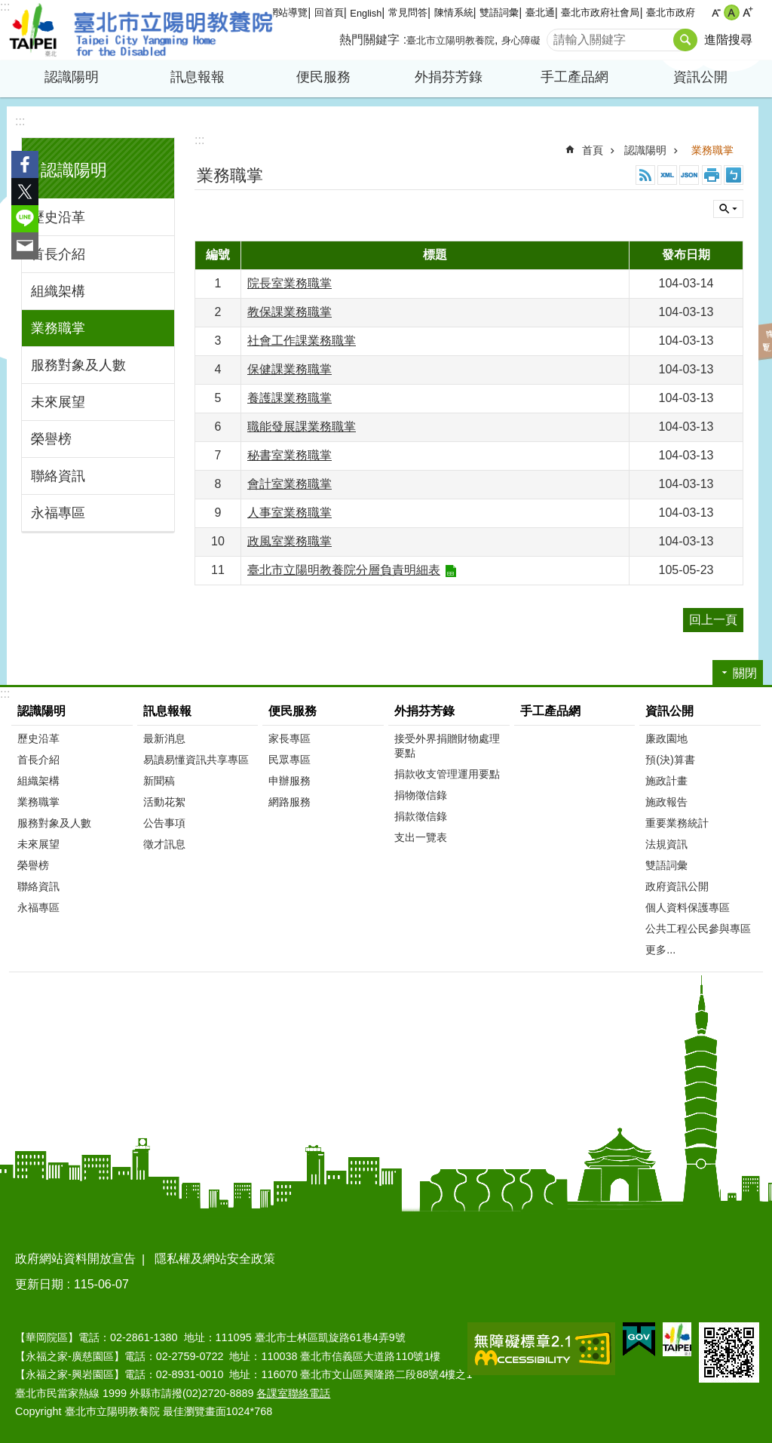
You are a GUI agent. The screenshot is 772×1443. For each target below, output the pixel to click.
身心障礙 (521, 40)
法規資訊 (666, 844)
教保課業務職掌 (289, 311)
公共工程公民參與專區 (698, 929)
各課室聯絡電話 (293, 1393)
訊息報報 (197, 76)
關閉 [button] (728, 209)
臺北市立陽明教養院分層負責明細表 (343, 569)
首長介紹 (58, 254)
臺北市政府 (670, 12)
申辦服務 (289, 781)
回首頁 (329, 12)
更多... (660, 950)
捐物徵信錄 (420, 795)
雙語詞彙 (499, 12)
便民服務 (323, 76)
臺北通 (540, 12)
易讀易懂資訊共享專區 (196, 760)
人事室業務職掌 (289, 512)
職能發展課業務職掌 (301, 426)
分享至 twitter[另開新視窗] (24, 191)
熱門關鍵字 (369, 39)
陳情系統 (453, 12)
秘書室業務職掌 (289, 455)
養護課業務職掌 (289, 397)
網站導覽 (288, 12)
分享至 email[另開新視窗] (24, 245)
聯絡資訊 (58, 476)
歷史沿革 (58, 217)
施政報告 (666, 802)
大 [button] (747, 12)
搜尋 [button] (685, 40)
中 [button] (732, 12)
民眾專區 (289, 760)
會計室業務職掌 (289, 483)
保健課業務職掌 (289, 369)
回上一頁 (713, 619)
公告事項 (164, 823)
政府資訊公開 (677, 886)
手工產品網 (574, 76)
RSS (645, 175)
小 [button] (716, 12)
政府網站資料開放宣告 (75, 1258)
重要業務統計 (677, 823)
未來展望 (58, 402)
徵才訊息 (164, 844)
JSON (689, 175)
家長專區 (289, 738)
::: (5, 6)
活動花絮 (164, 802)
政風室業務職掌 (289, 541)
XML (667, 175)
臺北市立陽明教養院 (141, 30)
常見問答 (407, 12)
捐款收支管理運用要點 (447, 774)
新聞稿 (159, 781)
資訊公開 (700, 76)
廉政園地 (666, 738)
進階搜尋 (728, 39)
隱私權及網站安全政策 (215, 1258)
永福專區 (58, 512)
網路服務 (289, 802)
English (365, 13)
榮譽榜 (51, 439)
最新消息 (164, 738)
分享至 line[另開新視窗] (24, 218)
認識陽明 (71, 76)
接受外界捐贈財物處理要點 (447, 745)
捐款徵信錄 (420, 816)
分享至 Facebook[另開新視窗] (24, 164)
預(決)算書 (670, 760)
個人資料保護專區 (687, 907)
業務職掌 (58, 328)
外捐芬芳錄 (448, 76)
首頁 (592, 150)
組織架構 (58, 291)
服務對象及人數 (78, 365)
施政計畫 (666, 781)
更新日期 (39, 1284)
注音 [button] (733, 175)
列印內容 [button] (711, 175)
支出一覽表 (420, 837)
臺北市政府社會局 (600, 12)
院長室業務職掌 (289, 283)
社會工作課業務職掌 (301, 340)
